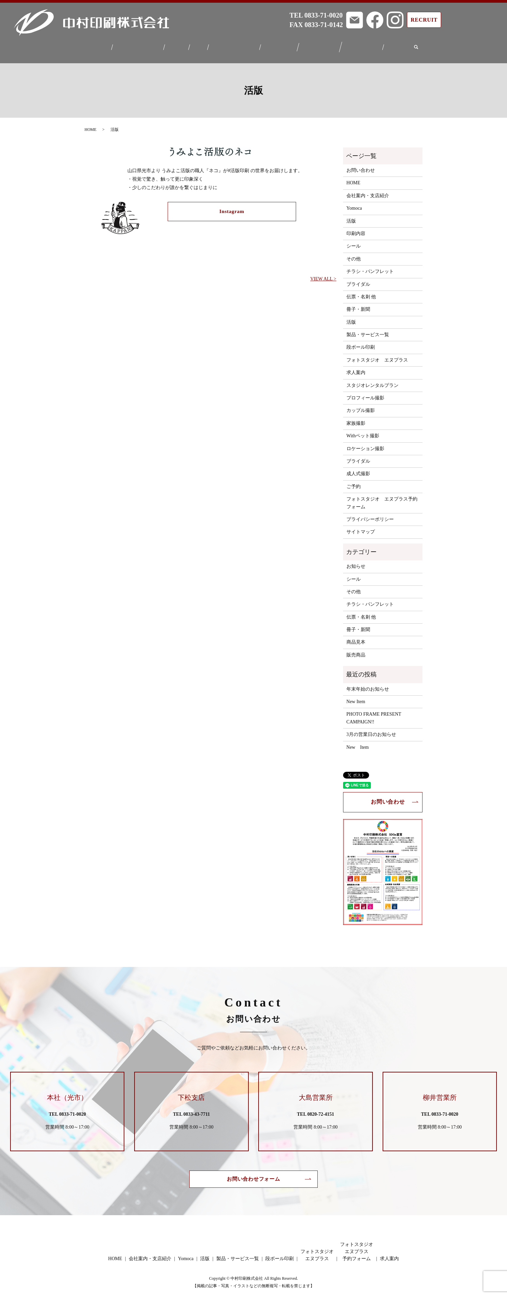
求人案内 (402, 45)
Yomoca (175, 45)
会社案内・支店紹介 (135, 45)
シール (353, 242)
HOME (96, 45)
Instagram (232, 208)
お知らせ (355, 562)
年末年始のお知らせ (367, 684)
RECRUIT (424, 20)
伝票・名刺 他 (361, 292)
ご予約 (353, 482)
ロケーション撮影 (365, 444)
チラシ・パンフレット (370, 267)
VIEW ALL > (323, 274)
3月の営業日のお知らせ (371, 730)
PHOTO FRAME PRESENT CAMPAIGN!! (373, 714)
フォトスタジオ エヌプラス (377, 355)
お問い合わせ (360, 166)
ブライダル (358, 279)
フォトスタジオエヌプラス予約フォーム (366, 45)
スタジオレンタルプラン (372, 381)
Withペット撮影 (362, 431)
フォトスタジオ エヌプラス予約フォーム (381, 498)
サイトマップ (360, 527)
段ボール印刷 (280, 45)
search (421, 45)
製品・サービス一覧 (234, 45)
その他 (353, 254)
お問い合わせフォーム (253, 1175)
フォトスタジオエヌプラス (322, 45)
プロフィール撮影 (365, 393)
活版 (198, 45)
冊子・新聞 (358, 305)
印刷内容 (355, 229)
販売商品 (355, 650)
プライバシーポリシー (370, 515)
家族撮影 (355, 419)
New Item (355, 697)
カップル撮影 (360, 406)
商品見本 (355, 638)
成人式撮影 (358, 469)
